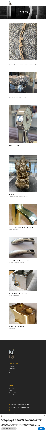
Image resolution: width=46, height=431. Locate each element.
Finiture (10, 390)
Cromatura (11, 65)
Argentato (12, 96)
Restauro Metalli (12, 393)
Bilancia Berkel (14, 145)
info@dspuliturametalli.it (16, 410)
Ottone (10, 229)
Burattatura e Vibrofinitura (19, 262)
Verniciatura (25, 196)
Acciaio (10, 295)
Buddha (11, 194)
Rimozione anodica (33, 65)
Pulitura (20, 196)
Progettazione (12, 388)
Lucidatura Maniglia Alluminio (19, 260)
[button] (44, 416)
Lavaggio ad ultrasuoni (18, 65)
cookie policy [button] (10, 421)
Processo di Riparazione (17, 326)
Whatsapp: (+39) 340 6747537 (17, 413)
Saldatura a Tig (12, 368)
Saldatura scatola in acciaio (18, 293)
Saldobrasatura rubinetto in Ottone (21, 227)
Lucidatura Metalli (12, 375)
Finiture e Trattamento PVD (15, 379)
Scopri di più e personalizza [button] (9, 428)
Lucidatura (26, 65)
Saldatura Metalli (16, 229)
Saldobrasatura (12, 366)
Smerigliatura (11, 371)
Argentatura (11, 98)
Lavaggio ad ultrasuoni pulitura (21, 98)
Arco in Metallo (14, 63)
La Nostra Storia (12, 395)
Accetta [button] (41, 428)
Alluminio (11, 262)
